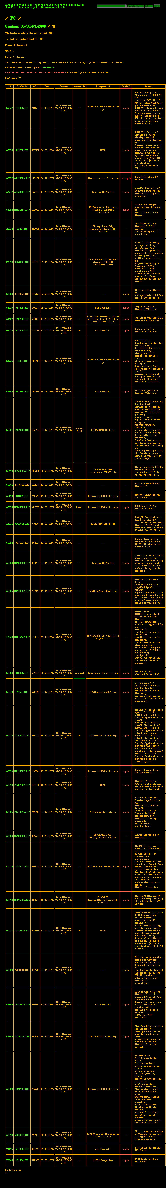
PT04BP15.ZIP (22, 812)
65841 (9, 485)
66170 (9, 496)
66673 (9, 735)
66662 (9, 543)
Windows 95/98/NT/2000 (25, 27)
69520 (9, 1089)
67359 (9, 785)
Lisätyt (28, 7)
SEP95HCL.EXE (22, 900)
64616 (9, 330)
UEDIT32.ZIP (22, 1089)
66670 (9, 692)
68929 (9, 970)
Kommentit (53, 7)
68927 (9, 930)
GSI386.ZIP (22, 330)
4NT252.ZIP (22, 150)
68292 (9, 900)
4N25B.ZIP (22, 108)
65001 (9, 430)
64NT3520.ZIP (22, 178)
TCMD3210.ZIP (22, 930)
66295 (9, 507)
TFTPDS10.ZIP (22, 1004)
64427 (9, 319)
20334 (9, 229)
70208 (9, 1160)
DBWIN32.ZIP (22, 262)
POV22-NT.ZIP (22, 785)
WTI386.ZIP (22, 1160)
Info (10, 7)
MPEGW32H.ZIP (22, 507)
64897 (9, 391)
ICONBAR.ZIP (22, 430)
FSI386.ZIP (22, 308)
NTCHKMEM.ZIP (22, 563)
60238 (9, 150)
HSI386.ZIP (22, 391)
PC (13, 18)
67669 (9, 836)
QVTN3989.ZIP (22, 836)
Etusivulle (20, 5)
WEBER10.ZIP (22, 1135)
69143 (9, 1036)
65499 (9, 471)
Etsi (157, 6)
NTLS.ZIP (22, 692)
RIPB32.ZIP (22, 867)
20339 (9, 262)
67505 (9, 812)
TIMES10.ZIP (22, 1036)
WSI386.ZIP (22, 1149)
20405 (9, 637)
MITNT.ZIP (22, 496)
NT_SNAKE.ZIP (22, 771)
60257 (9, 178)
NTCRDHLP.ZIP (22, 591)
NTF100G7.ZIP (22, 637)
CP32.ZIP (22, 229)
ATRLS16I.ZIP (22, 210)
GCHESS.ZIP (22, 319)
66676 (9, 771)
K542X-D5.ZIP (22, 471)
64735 (9, 361)
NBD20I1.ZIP (22, 524)
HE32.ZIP (22, 361)
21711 (9, 524)
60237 (9, 108)
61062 (9, 210)
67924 (9, 867)
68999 (9, 1004)
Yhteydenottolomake (60, 5)
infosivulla (48, 67)
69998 (9, 1135)
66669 (9, 673)
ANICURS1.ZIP (22, 192)
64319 (9, 308)
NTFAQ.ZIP (22, 673)
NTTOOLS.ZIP (22, 735)
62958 (9, 294)
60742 (9, 192)
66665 (9, 591)
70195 (9, 1149)
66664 (9, 563)
